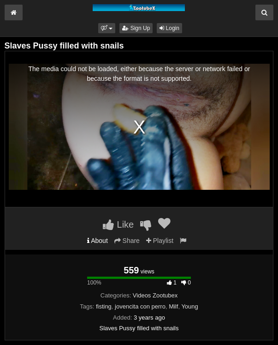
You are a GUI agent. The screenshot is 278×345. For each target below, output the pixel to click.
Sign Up (136, 28)
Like (118, 224)
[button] (106, 28)
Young (189, 306)
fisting (104, 306)
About (97, 240)
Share (127, 240)
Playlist (159, 240)
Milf (173, 306)
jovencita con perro (140, 306)
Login (169, 28)
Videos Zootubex (155, 295)
